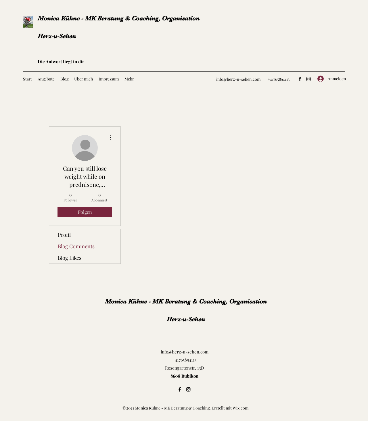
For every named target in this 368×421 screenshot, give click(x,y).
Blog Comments (76, 246)
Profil (64, 234)
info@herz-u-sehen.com (238, 79)
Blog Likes (69, 257)
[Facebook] (300, 79)
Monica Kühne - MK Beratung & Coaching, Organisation (119, 18)
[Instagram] (308, 79)
